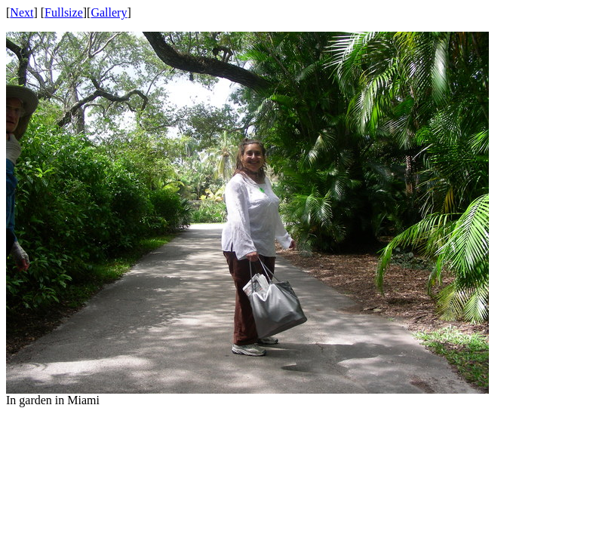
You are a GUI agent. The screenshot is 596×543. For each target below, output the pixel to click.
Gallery (109, 12)
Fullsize (64, 12)
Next (21, 12)
